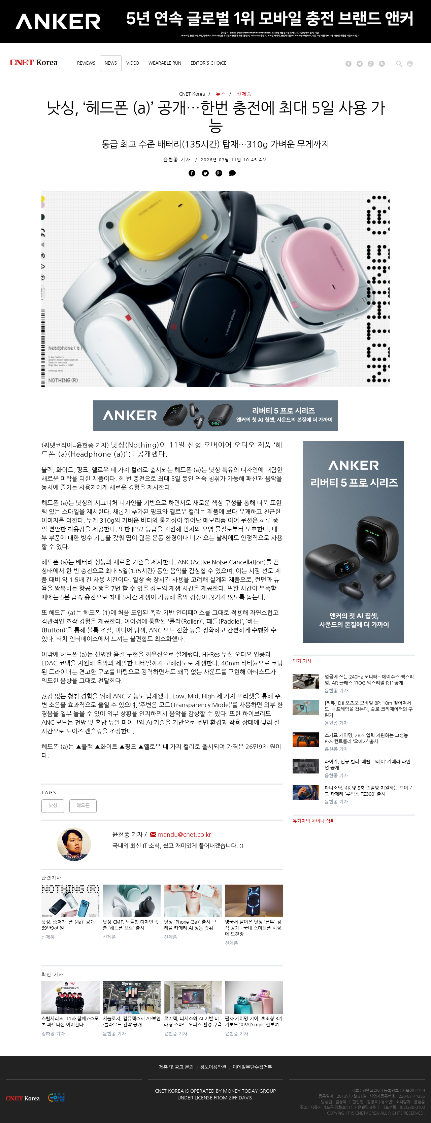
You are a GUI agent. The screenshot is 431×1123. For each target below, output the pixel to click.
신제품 (244, 94)
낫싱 (52, 805)
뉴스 (221, 94)
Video (132, 63)
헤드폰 (83, 805)
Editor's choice (208, 63)
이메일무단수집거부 (252, 1067)
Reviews (86, 63)
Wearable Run (164, 63)
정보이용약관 (213, 1067)
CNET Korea (192, 94)
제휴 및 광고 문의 (176, 1067)
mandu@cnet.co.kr (180, 835)
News (111, 63)
